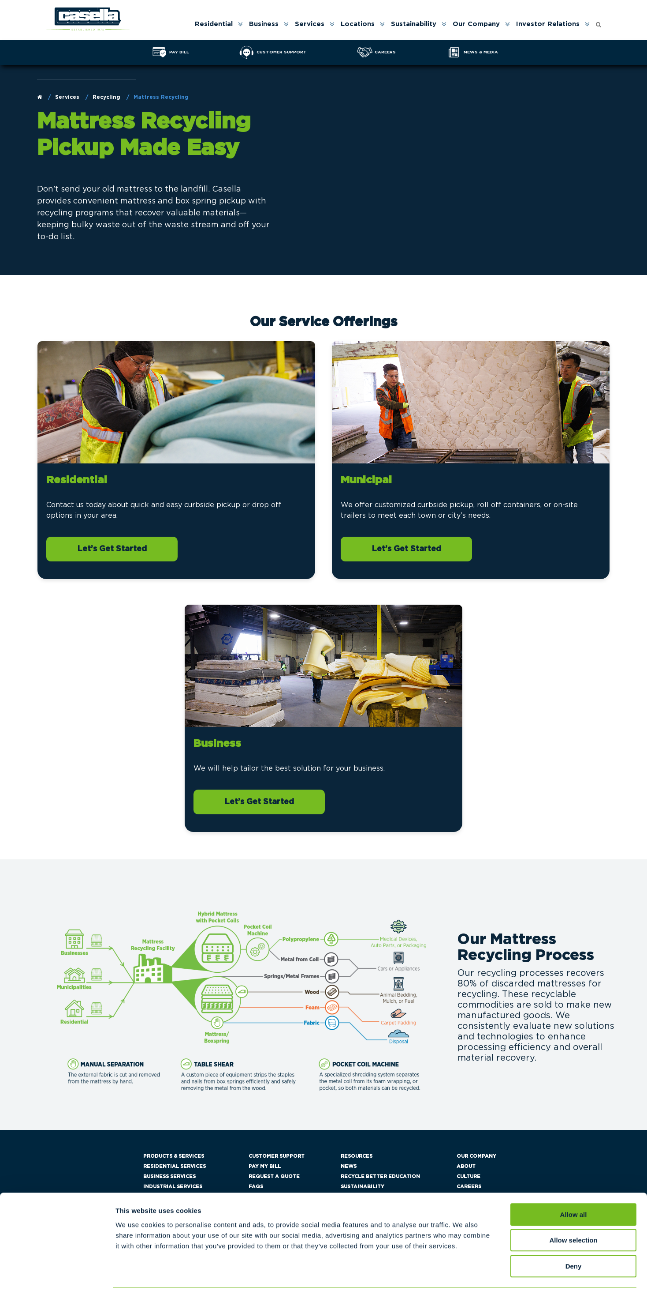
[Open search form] (598, 22)
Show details (462, 1273)
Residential (214, 24)
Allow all (573, 1183)
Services (309, 24)
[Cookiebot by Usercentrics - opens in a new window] (57, 1273)
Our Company (476, 24)
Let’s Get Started (112, 549)
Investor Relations (548, 24)
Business (264, 24)
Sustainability (413, 24)
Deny (573, 1234)
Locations (358, 24)
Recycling (106, 97)
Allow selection (573, 1209)
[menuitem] (218, 24)
